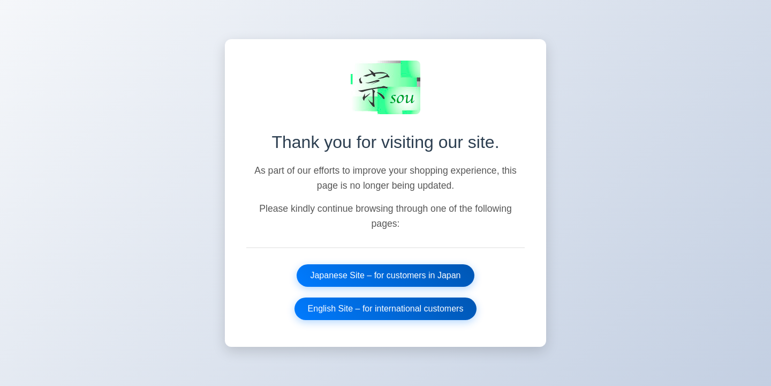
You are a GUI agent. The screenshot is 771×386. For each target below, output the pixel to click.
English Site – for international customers (386, 308)
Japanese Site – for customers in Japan (385, 275)
